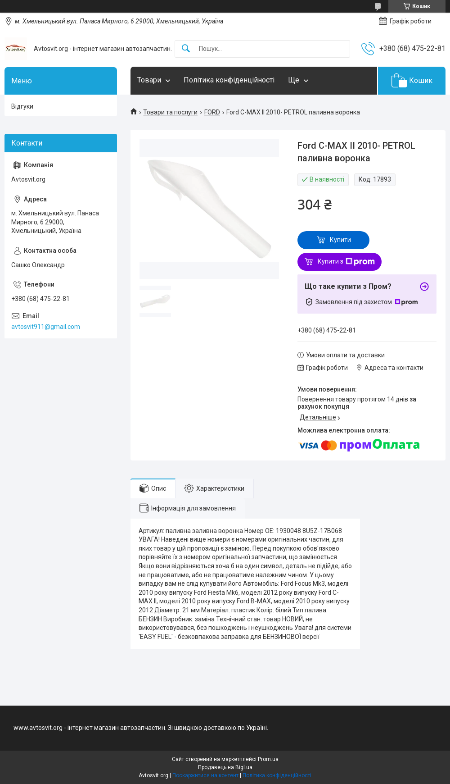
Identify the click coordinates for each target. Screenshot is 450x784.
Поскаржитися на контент (205, 775)
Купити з (346, 262)
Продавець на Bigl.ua (225, 767)
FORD (212, 112)
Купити (340, 239)
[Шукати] (186, 49)
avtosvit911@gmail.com (45, 326)
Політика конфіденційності (229, 80)
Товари (149, 80)
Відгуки (22, 106)
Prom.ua (268, 759)
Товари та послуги (170, 112)
